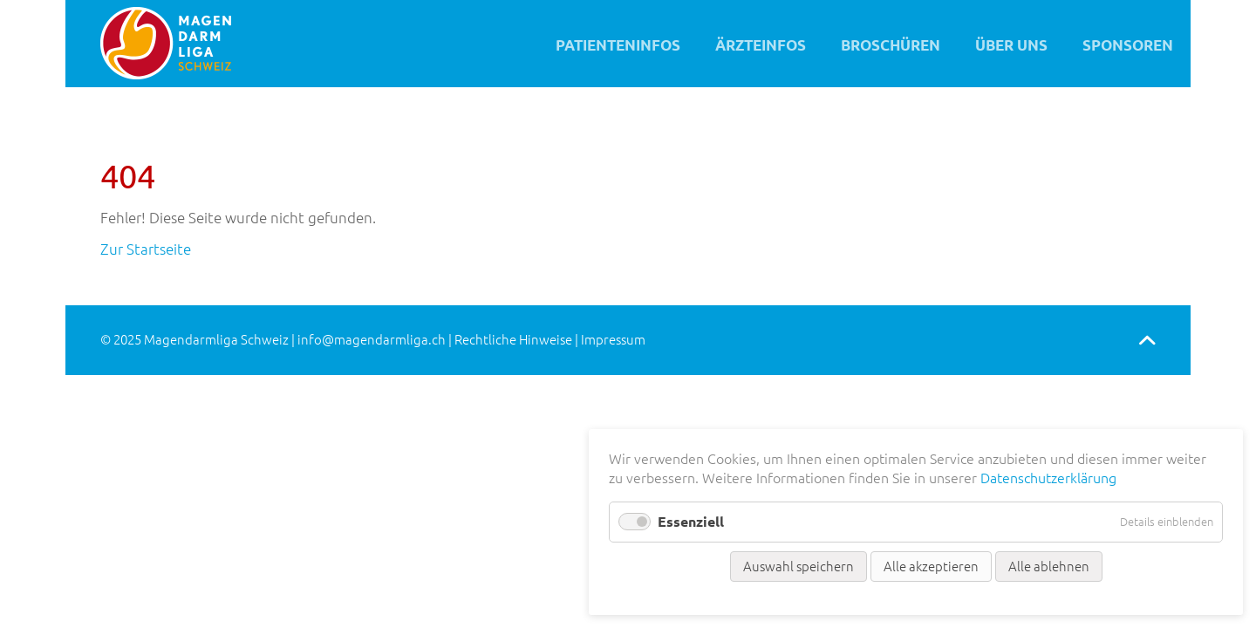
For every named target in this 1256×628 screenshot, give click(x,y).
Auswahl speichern (798, 566)
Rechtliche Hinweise (513, 339)
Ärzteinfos (760, 45)
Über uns (1011, 45)
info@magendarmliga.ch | (375, 339)
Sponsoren (1127, 45)
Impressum (613, 339)
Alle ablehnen (1048, 566)
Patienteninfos (618, 45)
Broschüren (890, 45)
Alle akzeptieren (931, 566)
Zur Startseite (145, 249)
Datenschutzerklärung (1048, 478)
